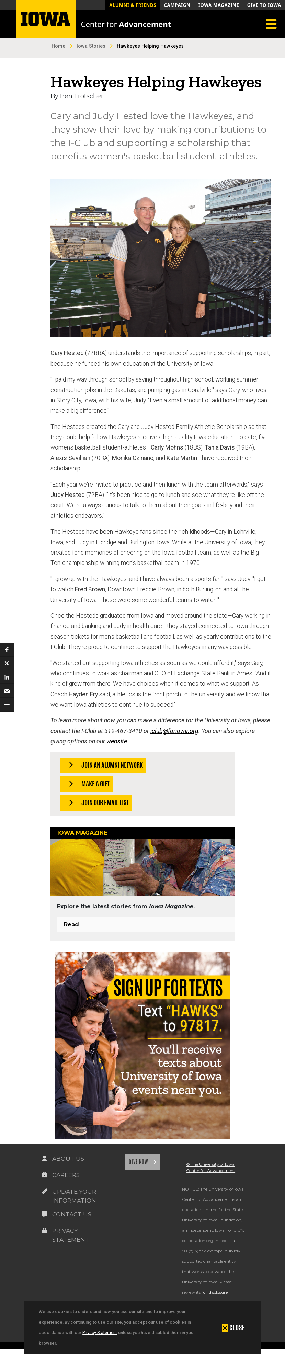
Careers (66, 1175)
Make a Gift (87, 784)
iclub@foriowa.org (174, 731)
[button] (7, 650)
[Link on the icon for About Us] (44, 1158)
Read (71, 924)
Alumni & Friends (132, 5)
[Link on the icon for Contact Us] (44, 1214)
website (116, 741)
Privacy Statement (99, 1332)
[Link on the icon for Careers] (44, 1175)
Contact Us (71, 1214)
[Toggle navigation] (271, 24)
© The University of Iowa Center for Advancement (210, 1167)
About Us (68, 1158)
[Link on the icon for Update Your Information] (44, 1191)
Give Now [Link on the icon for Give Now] (139, 1161)
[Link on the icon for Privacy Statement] (44, 1230)
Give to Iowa (264, 5)
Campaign (177, 5)
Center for (126, 24)
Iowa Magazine (218, 5)
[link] (119, 1208)
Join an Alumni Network (103, 765)
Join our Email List (96, 803)
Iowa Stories (91, 46)
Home (58, 46)
